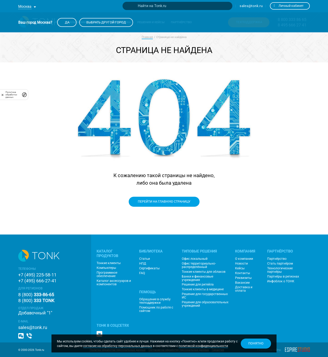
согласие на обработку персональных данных (117, 346)
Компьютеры (106, 268)
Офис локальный (195, 258)
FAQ (142, 273)
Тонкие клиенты (109, 263)
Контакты (242, 273)
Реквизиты (243, 278)
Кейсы (240, 268)
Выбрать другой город (106, 22)
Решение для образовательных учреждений (205, 304)
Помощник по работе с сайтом (156, 309)
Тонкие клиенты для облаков (204, 271)
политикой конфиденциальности (203, 346)
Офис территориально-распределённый (199, 265)
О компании (244, 258)
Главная (147, 37)
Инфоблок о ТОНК (280, 281)
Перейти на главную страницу (164, 201)
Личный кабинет (289, 6)
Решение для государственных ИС (205, 295)
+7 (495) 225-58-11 (37, 275)
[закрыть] (2, 94)
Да (66, 22)
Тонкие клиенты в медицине (203, 289)
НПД (142, 263)
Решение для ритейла (198, 284)
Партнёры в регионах (283, 276)
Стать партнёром (280, 263)
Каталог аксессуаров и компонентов (114, 282)
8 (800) (36, 294)
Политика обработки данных (11, 94)
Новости (241, 263)
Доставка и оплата (243, 289)
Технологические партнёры (280, 270)
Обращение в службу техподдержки (155, 301)
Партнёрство (277, 258)
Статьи (144, 258)
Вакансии (242, 282)
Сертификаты (149, 268)
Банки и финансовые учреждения (197, 278)
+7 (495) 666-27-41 (37, 280)
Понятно (256, 343)
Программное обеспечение (107, 274)
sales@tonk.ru (251, 6)
